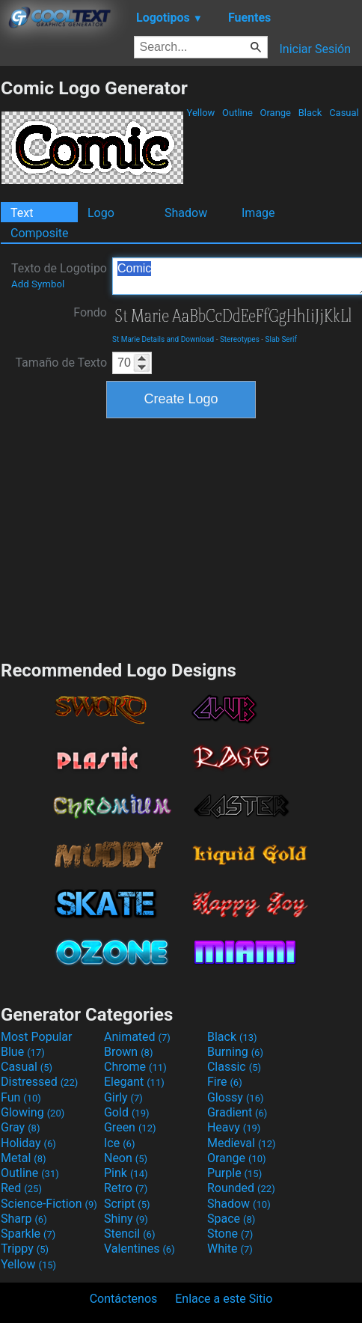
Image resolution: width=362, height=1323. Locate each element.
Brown (128, 1052)
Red (21, 1188)
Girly (123, 1097)
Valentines (139, 1248)
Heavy (233, 1127)
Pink (126, 1173)
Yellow (200, 112)
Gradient (237, 1112)
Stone (230, 1233)
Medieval (241, 1143)
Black (309, 112)
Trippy (25, 1248)
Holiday (28, 1143)
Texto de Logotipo (59, 275)
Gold (127, 1112)
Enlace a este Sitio (223, 1299)
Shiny (126, 1219)
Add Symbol (37, 284)
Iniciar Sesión (315, 49)
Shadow (186, 213)
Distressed (39, 1082)
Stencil (129, 1233)
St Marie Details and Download (163, 339)
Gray (20, 1127)
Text (21, 213)
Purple (234, 1173)
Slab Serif (281, 339)
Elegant (134, 1082)
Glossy (235, 1097)
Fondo (90, 312)
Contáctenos (124, 1299)
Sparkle (28, 1233)
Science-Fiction (49, 1204)
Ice (119, 1143)
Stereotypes (240, 339)
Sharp (24, 1219)
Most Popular (37, 1037)
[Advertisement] (181, 537)
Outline (237, 112)
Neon (125, 1158)
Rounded (241, 1188)
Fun (21, 1097)
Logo (101, 213)
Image (258, 213)
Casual (344, 112)
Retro (125, 1188)
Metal (23, 1158)
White (230, 1248)
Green (130, 1127)
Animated (137, 1037)
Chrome (135, 1067)
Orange (275, 112)
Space (231, 1219)
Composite (39, 233)
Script (127, 1204)
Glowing (32, 1112)
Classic (234, 1067)
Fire (224, 1082)
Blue (23, 1052)
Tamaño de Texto (61, 362)
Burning (235, 1052)
